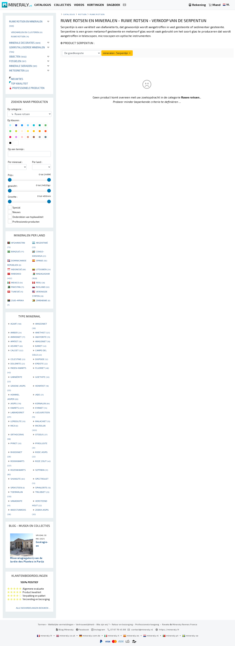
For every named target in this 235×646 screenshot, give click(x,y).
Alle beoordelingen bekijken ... (33, 608)
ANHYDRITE (42, 337)
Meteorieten (19, 70)
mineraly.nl (151, 635)
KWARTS (17, 407)
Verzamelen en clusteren (26, 32)
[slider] (10, 180)
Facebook (82, 629)
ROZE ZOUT (42, 461)
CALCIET (16, 350)
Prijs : (11, 175)
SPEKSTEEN (17, 487)
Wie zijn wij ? (102, 624)
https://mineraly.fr (169, 629)
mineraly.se (190, 635)
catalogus (69, 14)
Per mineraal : (15, 162)
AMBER (15, 332)
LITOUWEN (43, 269)
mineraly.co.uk (66, 635)
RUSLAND (42, 287)
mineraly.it (112, 635)
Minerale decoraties (25, 42)
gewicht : (13, 185)
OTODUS (41, 434)
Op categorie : (14, 109)
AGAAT (15, 323)
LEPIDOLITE (17, 421)
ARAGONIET (42, 341)
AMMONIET (17, 337)
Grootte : (12, 196)
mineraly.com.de (90, 635)
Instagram (98, 629)
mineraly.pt (171, 635)
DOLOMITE (17, 363)
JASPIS (15, 403)
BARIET (40, 346)
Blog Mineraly (65, 629)
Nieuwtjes (16, 78)
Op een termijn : (16, 149)
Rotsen (82, 14)
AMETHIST (42, 332)
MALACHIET (42, 421)
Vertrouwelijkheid (85, 624)
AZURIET (16, 346)
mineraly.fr (45, 635)
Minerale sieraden (23, 65)
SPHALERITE (42, 487)
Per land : (37, 162)
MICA (14, 425)
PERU (40, 282)
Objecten (18, 56)
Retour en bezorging (122, 624)
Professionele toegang (147, 624)
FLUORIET (42, 368)
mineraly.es (131, 635)
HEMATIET (42, 385)
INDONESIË (18, 269)
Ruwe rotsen (20, 36)
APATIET (16, 341)
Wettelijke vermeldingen (60, 624)
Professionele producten (26, 87)
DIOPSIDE (41, 359)
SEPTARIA (41, 470)
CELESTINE (17, 359)
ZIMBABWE (43, 300)
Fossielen (17, 61)
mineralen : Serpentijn (117, 53)
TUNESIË (17, 291)
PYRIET (15, 443)
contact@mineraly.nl (142, 629)
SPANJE (41, 260)
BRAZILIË (17, 251)
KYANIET (41, 407)
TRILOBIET (42, 492)
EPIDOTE (41, 363)
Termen (42, 624)
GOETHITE (42, 377)
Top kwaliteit (18, 83)
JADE (39, 394)
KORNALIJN (42, 403)
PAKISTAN (17, 287)
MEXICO (17, 282)
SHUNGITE (17, 478)
